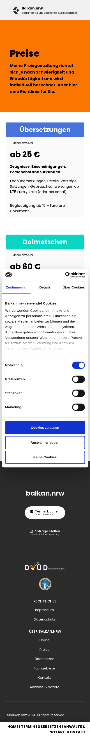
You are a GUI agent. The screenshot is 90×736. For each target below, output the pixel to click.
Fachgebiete (44, 668)
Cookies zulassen (45, 427)
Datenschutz (44, 619)
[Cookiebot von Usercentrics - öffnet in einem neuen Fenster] (65, 275)
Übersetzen (44, 658)
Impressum (44, 609)
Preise (44, 649)
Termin (28, 726)
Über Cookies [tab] (74, 287)
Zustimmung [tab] (16, 287)
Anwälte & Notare (45, 687)
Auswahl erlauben (44, 442)
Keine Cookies (45, 457)
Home (44, 640)
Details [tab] (45, 287)
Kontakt (44, 677)
